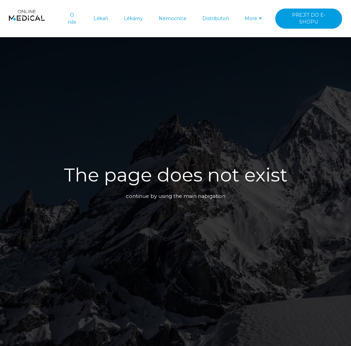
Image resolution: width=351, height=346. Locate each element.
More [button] (243, 17)
